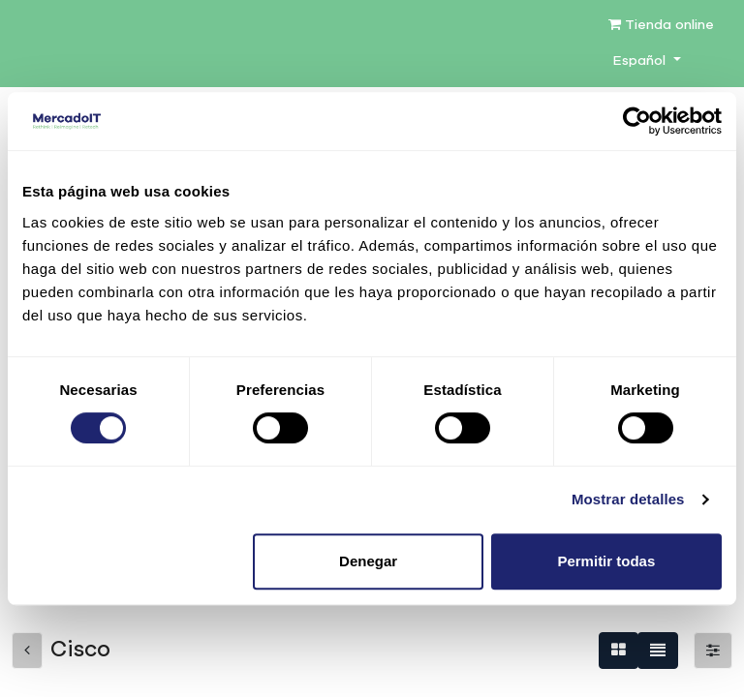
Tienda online (661, 24)
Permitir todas (606, 561)
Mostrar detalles (628, 499)
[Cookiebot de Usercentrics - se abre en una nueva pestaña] (637, 121)
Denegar (368, 561)
